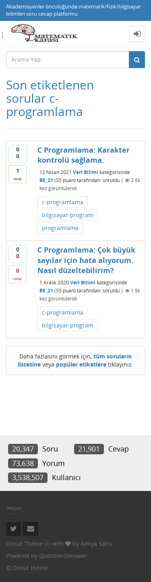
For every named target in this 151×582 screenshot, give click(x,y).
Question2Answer (63, 555)
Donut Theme (24, 543)
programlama (60, 228)
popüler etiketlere (81, 364)
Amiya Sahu (96, 543)
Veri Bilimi (85, 172)
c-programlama (62, 202)
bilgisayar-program (67, 215)
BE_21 (46, 180)
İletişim (13, 508)
